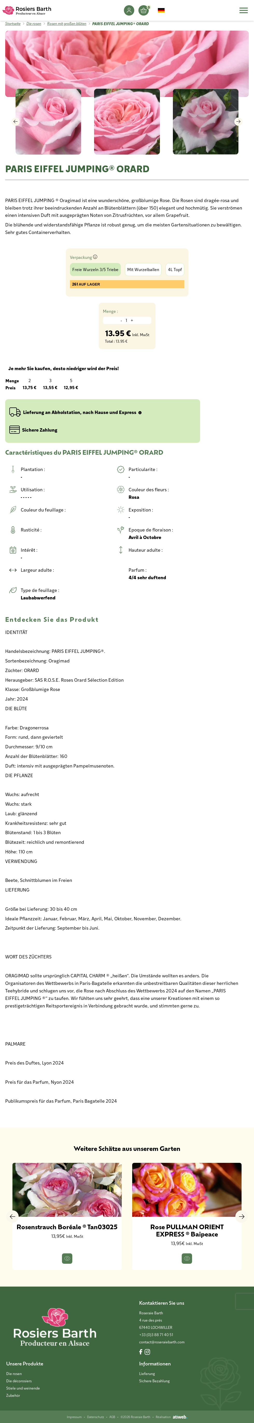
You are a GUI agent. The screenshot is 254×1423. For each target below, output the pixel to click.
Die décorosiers (19, 1380)
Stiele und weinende (23, 1388)
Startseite (12, 23)
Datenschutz (95, 1417)
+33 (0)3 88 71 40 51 (156, 1334)
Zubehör (13, 1395)
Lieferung (147, 1373)
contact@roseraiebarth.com (162, 1341)
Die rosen (33, 23)
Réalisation (171, 1417)
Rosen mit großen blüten (66, 23)
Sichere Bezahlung (154, 1380)
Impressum (74, 1417)
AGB (112, 1417)
